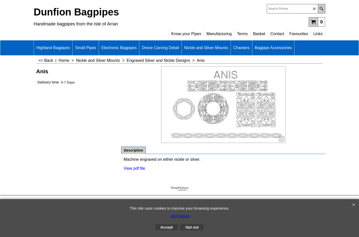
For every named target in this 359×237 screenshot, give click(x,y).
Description (133, 150)
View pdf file (134, 168)
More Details (180, 216)
